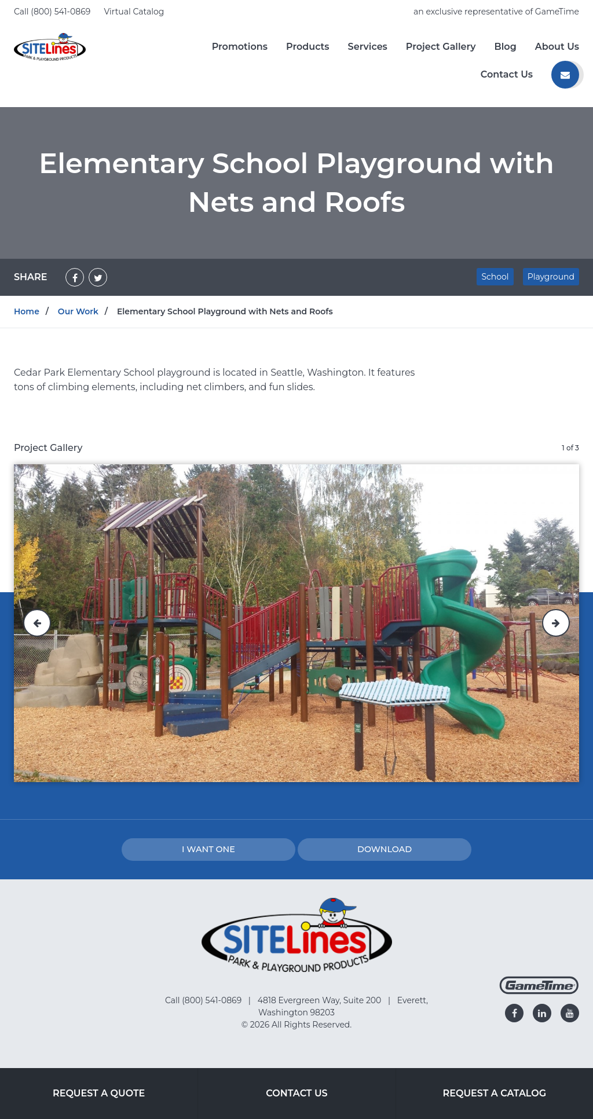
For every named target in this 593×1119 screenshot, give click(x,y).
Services (367, 47)
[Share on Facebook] (74, 277)
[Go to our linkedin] (542, 1013)
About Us (557, 47)
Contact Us (507, 74)
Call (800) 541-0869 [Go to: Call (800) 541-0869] (204, 1000)
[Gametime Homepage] (539, 991)
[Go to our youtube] (570, 1013)
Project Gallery (441, 47)
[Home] (50, 46)
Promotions (240, 47)
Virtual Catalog (134, 11)
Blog (506, 47)
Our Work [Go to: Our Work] (78, 311)
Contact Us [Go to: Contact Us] (296, 1093)
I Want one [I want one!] (208, 849)
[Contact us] (565, 75)
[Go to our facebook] (514, 1013)
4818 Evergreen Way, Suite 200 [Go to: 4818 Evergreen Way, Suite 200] (320, 1000)
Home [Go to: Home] (26, 311)
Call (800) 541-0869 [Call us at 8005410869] (53, 11)
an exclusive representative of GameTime (496, 11)
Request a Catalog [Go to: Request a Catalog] (495, 1093)
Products (308, 47)
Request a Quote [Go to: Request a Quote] (99, 1093)
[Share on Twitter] (98, 277)
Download (384, 849)
